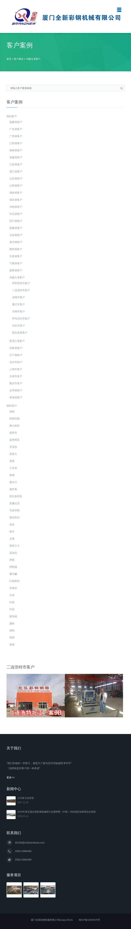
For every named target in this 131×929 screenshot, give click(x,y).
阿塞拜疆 (14, 418)
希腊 (12, 475)
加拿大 (13, 453)
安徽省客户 (15, 157)
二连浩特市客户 (21, 290)
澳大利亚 (14, 425)
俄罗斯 (13, 489)
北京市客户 (15, 362)
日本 (12, 595)
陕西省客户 (15, 249)
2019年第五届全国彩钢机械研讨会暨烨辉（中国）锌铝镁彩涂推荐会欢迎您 (56, 811)
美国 (12, 461)
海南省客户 (15, 150)
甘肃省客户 (15, 256)
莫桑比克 (14, 503)
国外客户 (12, 405)
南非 (12, 531)
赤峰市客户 (18, 297)
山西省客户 (15, 185)
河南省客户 (15, 206)
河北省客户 (15, 213)
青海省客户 (15, 397)
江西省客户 (15, 143)
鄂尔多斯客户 (19, 332)
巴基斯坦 (14, 581)
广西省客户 (15, 136)
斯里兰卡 (14, 545)
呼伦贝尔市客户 (21, 318)
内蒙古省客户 (33, 59)
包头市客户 (18, 325)
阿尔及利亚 (15, 496)
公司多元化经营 (25, 798)
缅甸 (12, 630)
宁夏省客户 (15, 263)
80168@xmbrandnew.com (30, 842)
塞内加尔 (14, 517)
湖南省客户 (15, 192)
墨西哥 (13, 432)
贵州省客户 (15, 242)
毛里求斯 (14, 510)
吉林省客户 (15, 348)
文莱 (12, 538)
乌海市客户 (18, 311)
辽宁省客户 (15, 355)
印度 (12, 602)
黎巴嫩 (13, 574)
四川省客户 (15, 220)
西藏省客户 (15, 228)
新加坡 (13, 616)
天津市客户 (15, 376)
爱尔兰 (13, 482)
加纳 (12, 411)
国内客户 (12, 116)
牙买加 (13, 446)
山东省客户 (15, 178)
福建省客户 (15, 122)
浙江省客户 (15, 171)
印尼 (12, 609)
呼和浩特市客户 (21, 283)
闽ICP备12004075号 (89, 919)
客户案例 (18, 59)
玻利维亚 (14, 439)
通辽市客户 (18, 304)
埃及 (12, 524)
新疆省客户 (15, 270)
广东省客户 (15, 129)
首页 (9, 59)
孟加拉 (13, 552)
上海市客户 (15, 369)
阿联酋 (13, 566)
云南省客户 (15, 235)
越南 (12, 623)
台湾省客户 (15, 390)
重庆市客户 (15, 383)
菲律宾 (13, 588)
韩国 (12, 637)
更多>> (11, 777)
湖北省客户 (15, 199)
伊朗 (12, 559)
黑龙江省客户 (17, 340)
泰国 (12, 644)
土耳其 (13, 468)
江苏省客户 (15, 164)
